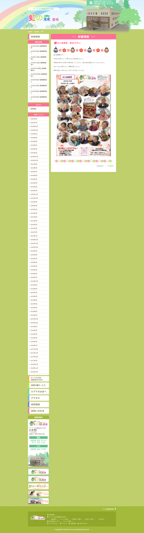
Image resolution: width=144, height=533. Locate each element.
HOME (30, 31)
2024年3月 (34, 183)
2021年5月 (34, 221)
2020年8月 (34, 255)
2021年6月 (34, 217)
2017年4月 (34, 360)
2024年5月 (34, 175)
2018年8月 (34, 326)
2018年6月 (34, 330)
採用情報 (38, 404)
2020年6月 (34, 262)
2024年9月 (34, 164)
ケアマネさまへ (38, 391)
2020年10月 (34, 247)
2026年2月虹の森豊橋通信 (39, 46)
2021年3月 (34, 228)
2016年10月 (34, 372)
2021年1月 (34, 236)
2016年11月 (34, 368)
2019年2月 (34, 311)
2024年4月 (34, 179)
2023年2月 (34, 213)
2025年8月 (34, 137)
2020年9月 (34, 251)
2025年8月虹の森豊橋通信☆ (39, 80)
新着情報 (110, 166)
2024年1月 (34, 190)
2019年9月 (34, 285)
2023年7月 (34, 209)
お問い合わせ (38, 411)
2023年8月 (34, 205)
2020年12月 (34, 239)
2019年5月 (34, 300)
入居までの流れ (89, 519)
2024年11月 (34, 160)
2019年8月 (34, 289)
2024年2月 (34, 187)
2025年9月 (34, 134)
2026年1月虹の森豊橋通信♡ (39, 52)
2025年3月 (34, 153)
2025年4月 (34, 149)
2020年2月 (34, 273)
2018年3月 (34, 341)
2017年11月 (34, 353)
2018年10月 (34, 323)
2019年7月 (34, 292)
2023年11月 (34, 194)
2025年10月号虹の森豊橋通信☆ (38, 69)
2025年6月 (34, 141)
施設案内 (53, 519)
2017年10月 (34, 356)
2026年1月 (34, 122)
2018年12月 (34, 319)
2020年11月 (34, 243)
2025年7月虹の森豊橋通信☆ (39, 86)
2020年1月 (34, 277)
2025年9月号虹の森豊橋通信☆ (39, 75)
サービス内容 (64, 519)
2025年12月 (34, 126)
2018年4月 (34, 338)
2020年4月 (34, 270)
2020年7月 (34, 258)
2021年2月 (34, 232)
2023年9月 (34, 202)
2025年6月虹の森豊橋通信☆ (39, 92)
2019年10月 (34, 281)
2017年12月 (34, 349)
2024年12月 (34, 156)
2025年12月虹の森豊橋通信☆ (38, 58)
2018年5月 (34, 334)
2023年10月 (34, 198)
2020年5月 (34, 266)
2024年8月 (34, 168)
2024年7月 (34, 171)
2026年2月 (34, 119)
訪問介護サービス (38, 385)
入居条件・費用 (76, 519)
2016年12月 (34, 364)
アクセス (38, 398)
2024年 (36, 31)
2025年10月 (34, 130)
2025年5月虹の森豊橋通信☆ (39, 98)
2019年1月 (34, 315)
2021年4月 (34, 224)
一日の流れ (101, 519)
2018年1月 (34, 345)
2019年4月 (34, 304)
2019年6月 (34, 296)
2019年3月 (34, 307)
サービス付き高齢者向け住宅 (38, 379)
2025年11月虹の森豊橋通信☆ (38, 63)
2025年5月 (34, 145)
